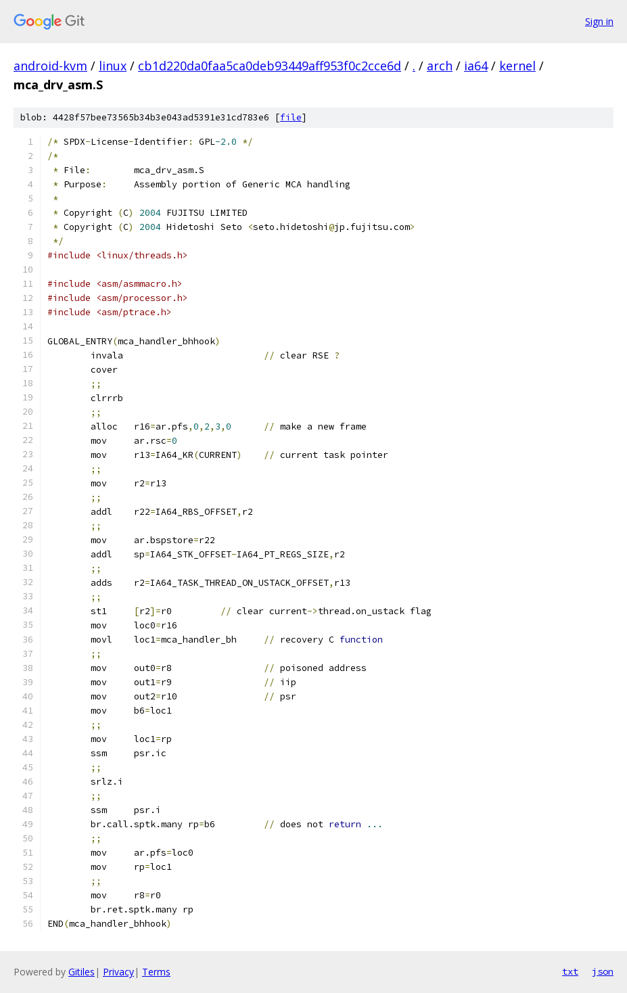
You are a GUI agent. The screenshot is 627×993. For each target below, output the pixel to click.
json (602, 971)
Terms (156, 971)
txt (570, 971)
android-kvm (50, 65)
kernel (517, 65)
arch (439, 65)
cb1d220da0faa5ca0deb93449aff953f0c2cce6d (269, 65)
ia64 (476, 65)
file (291, 117)
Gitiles (81, 971)
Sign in (599, 21)
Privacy (118, 971)
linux (112, 65)
